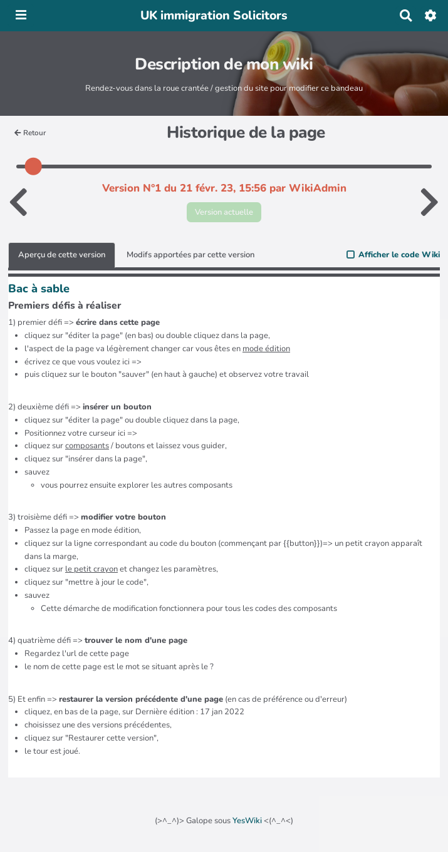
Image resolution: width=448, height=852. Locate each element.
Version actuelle (224, 212)
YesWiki (247, 820)
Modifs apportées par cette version (190, 254)
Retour (30, 133)
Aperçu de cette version (61, 254)
